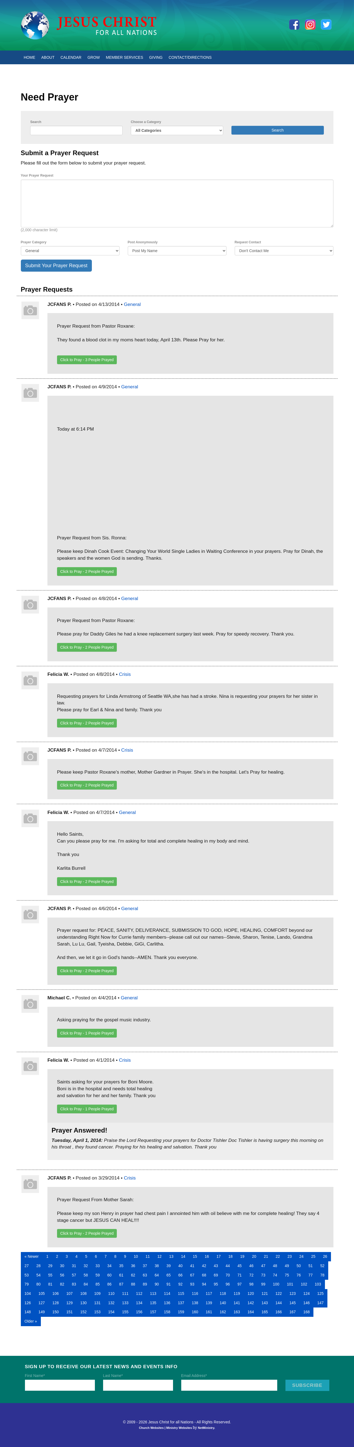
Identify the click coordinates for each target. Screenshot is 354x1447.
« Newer (31, 1256)
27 (26, 1266)
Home (29, 57)
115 (181, 1293)
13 (171, 1256)
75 (287, 1275)
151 (69, 1312)
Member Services (124, 57)
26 (325, 1256)
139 (209, 1303)
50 (299, 1266)
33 (97, 1266)
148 (27, 1312)
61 (121, 1275)
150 (55, 1312)
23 (289, 1256)
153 (97, 1312)
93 (192, 1284)
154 (111, 1312)
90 (157, 1284)
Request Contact (248, 242)
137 (181, 1303)
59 (97, 1275)
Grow (93, 57)
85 (97, 1284)
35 (121, 1266)
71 (239, 1275)
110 (111, 1293)
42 (204, 1266)
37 (145, 1266)
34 (109, 1266)
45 (239, 1266)
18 (230, 1256)
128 (55, 1303)
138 (195, 1303)
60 (109, 1275)
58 (86, 1275)
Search (35, 122)
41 (192, 1266)
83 (74, 1284)
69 (216, 1275)
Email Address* (194, 1375)
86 (109, 1284)
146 (306, 1303)
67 (192, 1275)
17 (219, 1256)
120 (251, 1293)
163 (237, 1312)
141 (237, 1303)
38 (157, 1266)
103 (318, 1284)
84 (86, 1284)
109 (97, 1293)
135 (153, 1303)
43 (216, 1266)
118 (223, 1293)
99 (263, 1284)
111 (125, 1293)
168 (306, 1312)
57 (74, 1275)
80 (38, 1284)
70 (228, 1275)
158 (167, 1312)
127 (41, 1303)
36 (133, 1266)
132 (111, 1303)
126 (27, 1303)
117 (209, 1293)
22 (278, 1256)
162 (223, 1312)
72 (251, 1275)
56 (62, 1275)
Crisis (125, 674)
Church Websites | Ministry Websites (166, 1427)
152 (83, 1312)
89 (145, 1284)
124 (306, 1293)
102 (304, 1284)
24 (301, 1256)
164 (251, 1312)
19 (242, 1256)
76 (299, 1275)
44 (228, 1266)
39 (168, 1266)
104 (27, 1293)
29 (50, 1266)
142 (251, 1303)
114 (167, 1293)
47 (263, 1266)
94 (204, 1284)
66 (180, 1275)
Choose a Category (146, 122)
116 (195, 1293)
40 (180, 1266)
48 (275, 1266)
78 (322, 1275)
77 (310, 1275)
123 (292, 1293)
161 (209, 1312)
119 (237, 1293)
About (48, 57)
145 (292, 1303)
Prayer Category (34, 242)
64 (157, 1275)
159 (181, 1312)
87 (121, 1284)
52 (322, 1266)
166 (279, 1312)
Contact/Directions (190, 57)
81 (50, 1284)
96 (228, 1284)
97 (239, 1284)
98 (251, 1284)
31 (74, 1266)
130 (83, 1303)
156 (139, 1312)
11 (148, 1256)
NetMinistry (206, 1427)
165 (265, 1312)
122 (279, 1293)
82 (62, 1284)
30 (62, 1266)
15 (195, 1256)
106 (55, 1293)
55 (50, 1275)
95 (216, 1284)
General (132, 304)
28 (38, 1266)
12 (159, 1256)
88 (133, 1284)
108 (83, 1293)
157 (153, 1312)
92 (180, 1284)
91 (168, 1284)
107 (69, 1293)
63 (145, 1275)
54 (38, 1275)
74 (275, 1275)
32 (86, 1266)
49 (287, 1266)
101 (290, 1284)
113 (153, 1293)
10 (136, 1256)
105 (41, 1293)
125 (320, 1293)
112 (139, 1293)
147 (320, 1303)
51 (310, 1266)
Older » (30, 1321)
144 (279, 1303)
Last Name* (113, 1375)
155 (125, 1312)
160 (195, 1312)
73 (263, 1275)
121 (265, 1293)
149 (41, 1312)
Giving (156, 57)
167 (292, 1312)
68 (204, 1275)
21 (266, 1256)
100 (276, 1284)
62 (133, 1275)
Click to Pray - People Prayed (87, 360)
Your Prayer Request (37, 175)
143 (265, 1303)
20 (254, 1256)
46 (251, 1266)
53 (26, 1275)
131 (97, 1303)
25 (313, 1256)
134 (139, 1303)
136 (167, 1303)
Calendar (71, 57)
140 (223, 1303)
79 (26, 1284)
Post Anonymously (143, 242)
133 (125, 1303)
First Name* (35, 1375)
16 (207, 1256)
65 (168, 1275)
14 (183, 1256)
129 (69, 1303)
